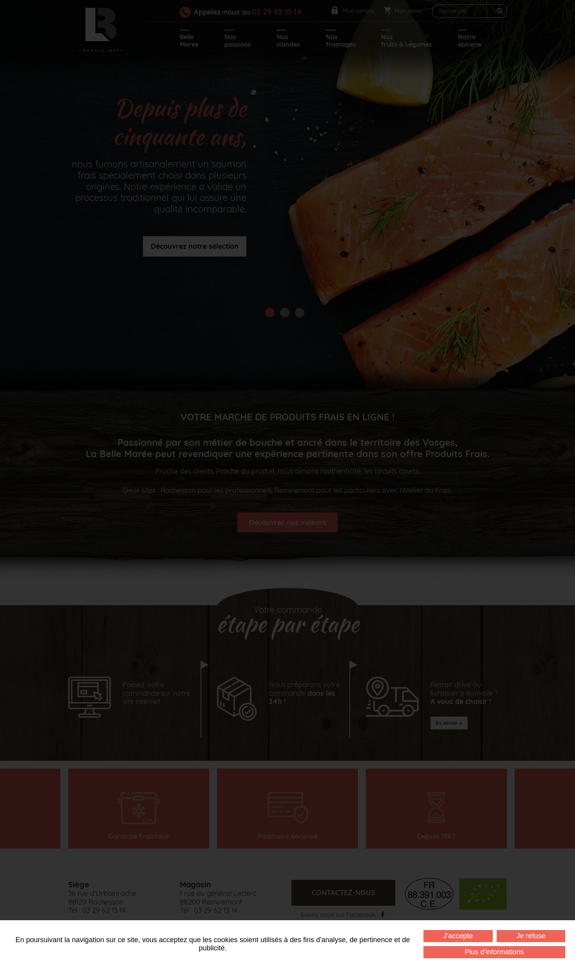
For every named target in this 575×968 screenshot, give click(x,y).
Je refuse (530, 936)
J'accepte (458, 936)
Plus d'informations (494, 952)
